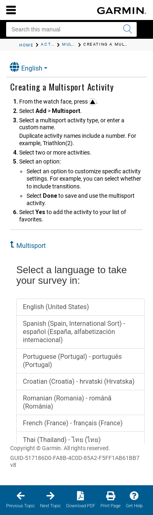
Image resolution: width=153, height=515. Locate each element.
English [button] (26, 67)
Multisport (31, 246)
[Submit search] (127, 29)
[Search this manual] (71, 29)
